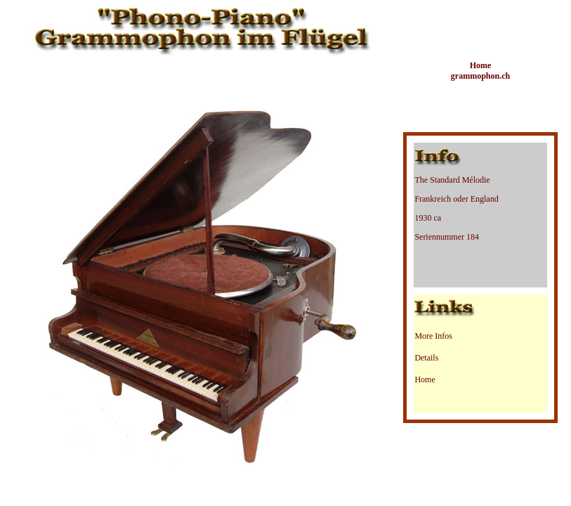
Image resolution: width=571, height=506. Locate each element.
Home (424, 379)
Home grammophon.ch (480, 70)
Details (426, 358)
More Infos (433, 336)
